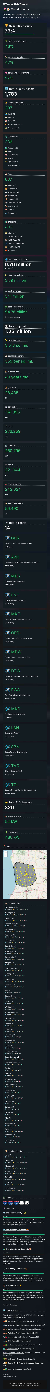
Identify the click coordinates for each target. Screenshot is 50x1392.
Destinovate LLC (16, 1385)
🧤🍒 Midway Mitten (11, 1337)
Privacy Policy (34, 1385)
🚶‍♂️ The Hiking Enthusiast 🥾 (15, 1268)
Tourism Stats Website (16, 1383)
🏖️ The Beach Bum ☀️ (12, 1285)
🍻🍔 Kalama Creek (10, 1363)
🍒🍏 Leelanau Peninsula (12, 1345)
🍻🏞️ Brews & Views (11, 1369)
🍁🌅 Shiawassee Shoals (12, 1321)
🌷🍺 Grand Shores (16, 9)
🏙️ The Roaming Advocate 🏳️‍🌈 (16, 1230)
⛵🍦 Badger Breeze (11, 1329)
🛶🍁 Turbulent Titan (11, 1333)
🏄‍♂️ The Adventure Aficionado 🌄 (17, 1249)
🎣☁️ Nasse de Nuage (11, 1325)
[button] (5, 852)
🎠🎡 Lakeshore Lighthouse (13, 1353)
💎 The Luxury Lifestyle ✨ (14, 1213)
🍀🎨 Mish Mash (9, 1359)
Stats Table (25, 1385)
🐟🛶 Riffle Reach (10, 1341)
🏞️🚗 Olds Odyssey (10, 1349)
